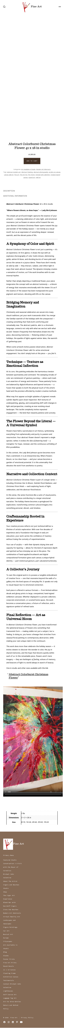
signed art (31, 183)
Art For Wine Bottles (12, 1007)
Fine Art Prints (9, 968)
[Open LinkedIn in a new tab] (12, 1027)
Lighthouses (8, 996)
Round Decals (8, 971)
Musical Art (8, 939)
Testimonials (8, 985)
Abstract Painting (27, 177)
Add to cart (32, 166)
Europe (6, 943)
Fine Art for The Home (27, 180)
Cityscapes (7, 946)
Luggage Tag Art (9, 1003)
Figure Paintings (10, 932)
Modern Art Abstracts (43, 174)
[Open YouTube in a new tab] (21, 1027)
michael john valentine (43, 180)
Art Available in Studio (28, 174)
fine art (16, 180)
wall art (38, 183)
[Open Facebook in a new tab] (4, 1027)
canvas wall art (9, 180)
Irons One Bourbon (10, 915)
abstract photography (41, 177)
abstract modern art (14, 177)
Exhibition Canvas (10, 982)
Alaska (6, 961)
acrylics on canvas (54, 177)
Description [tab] (9, 196)
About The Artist (10, 886)
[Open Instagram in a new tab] (8, 1027)
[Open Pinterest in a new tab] (17, 1027)
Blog (5, 957)
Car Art (6, 936)
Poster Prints (9, 964)
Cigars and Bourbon (11, 890)
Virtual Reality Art (11, 922)
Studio (6, 893)
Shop (5, 897)
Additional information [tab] (15, 201)
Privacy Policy (27, 1023)
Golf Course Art (9, 1000)
